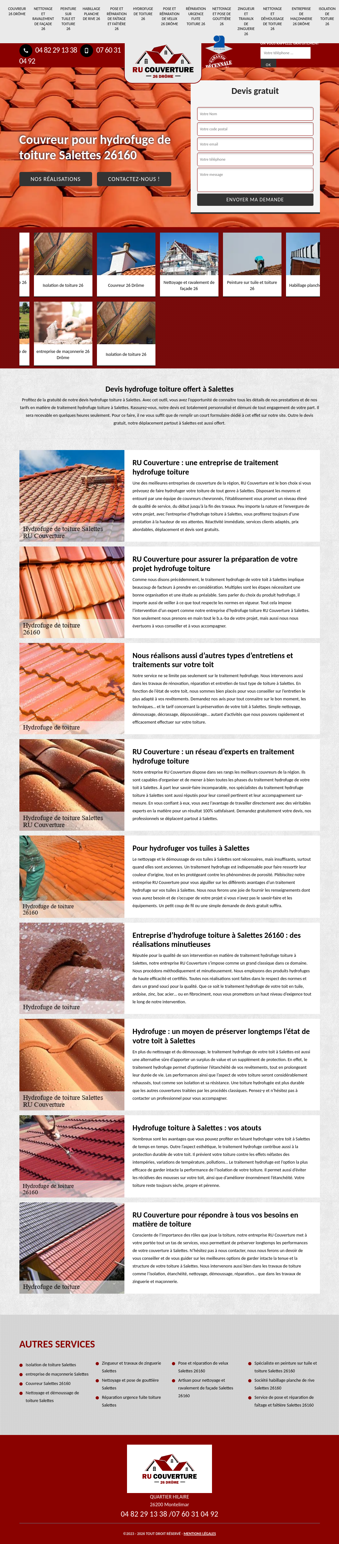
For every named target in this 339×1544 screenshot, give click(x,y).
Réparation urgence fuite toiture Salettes (131, 1401)
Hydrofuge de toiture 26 (143, 13)
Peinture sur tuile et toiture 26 (68, 18)
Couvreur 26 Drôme (17, 11)
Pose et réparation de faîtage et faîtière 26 (117, 18)
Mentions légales (200, 1533)
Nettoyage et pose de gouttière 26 (221, 16)
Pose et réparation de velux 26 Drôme (170, 16)
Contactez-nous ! (134, 179)
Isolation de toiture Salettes (51, 1365)
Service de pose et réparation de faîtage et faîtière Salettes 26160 (284, 1401)
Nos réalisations (56, 179)
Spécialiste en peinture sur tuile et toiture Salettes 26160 (286, 1367)
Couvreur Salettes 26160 (48, 1383)
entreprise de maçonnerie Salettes (57, 1374)
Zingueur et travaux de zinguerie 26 (246, 21)
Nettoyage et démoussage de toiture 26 (272, 18)
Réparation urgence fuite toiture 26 (196, 16)
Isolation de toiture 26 (327, 16)
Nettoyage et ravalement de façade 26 (43, 18)
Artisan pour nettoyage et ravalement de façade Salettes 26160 (205, 1388)
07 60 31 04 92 (195, 1514)
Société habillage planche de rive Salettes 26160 (285, 1384)
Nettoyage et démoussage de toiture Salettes (52, 1396)
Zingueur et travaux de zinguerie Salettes (131, 1367)
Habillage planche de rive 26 (91, 13)
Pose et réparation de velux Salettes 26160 (203, 1367)
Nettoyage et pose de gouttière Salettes (130, 1384)
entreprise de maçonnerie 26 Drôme (301, 16)
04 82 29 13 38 (48, 50)
